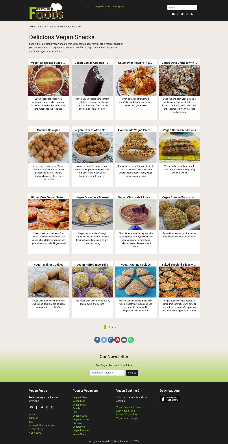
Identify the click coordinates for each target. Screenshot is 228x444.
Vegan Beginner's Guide (129, 407)
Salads (76, 408)
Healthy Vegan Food (127, 414)
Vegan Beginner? (127, 391)
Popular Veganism (85, 391)
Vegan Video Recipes (127, 418)
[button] (97, 340)
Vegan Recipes (103, 6)
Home (89, 6)
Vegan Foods (38, 391)
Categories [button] (119, 6)
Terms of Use (36, 429)
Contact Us (35, 432)
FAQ (31, 421)
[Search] (182, 7)
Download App (170, 391)
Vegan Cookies (81, 419)
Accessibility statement (42, 425)
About (32, 414)
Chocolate (78, 423)
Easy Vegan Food (125, 410)
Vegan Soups (80, 415)
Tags (51, 26)
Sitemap (33, 418)
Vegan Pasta (80, 404)
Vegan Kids (79, 401)
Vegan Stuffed (80, 434)
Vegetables (79, 426)
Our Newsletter (114, 356)
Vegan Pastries (81, 430)
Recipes (42, 26)
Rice (75, 412)
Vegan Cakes (80, 397)
